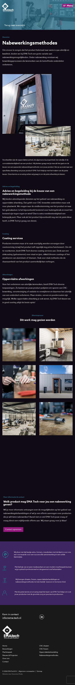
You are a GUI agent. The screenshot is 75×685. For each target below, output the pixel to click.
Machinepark (7, 652)
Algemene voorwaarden (27, 671)
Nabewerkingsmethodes (48, 655)
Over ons (5, 658)
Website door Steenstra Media (12, 674)
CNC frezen (43, 649)
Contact (5, 661)
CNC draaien (44, 646)
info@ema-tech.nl (11, 617)
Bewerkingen (7, 649)
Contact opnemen (13, 529)
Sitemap (39, 671)
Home (4, 646)
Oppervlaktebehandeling (48, 652)
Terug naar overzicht (14, 25)
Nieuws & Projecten (10, 655)
